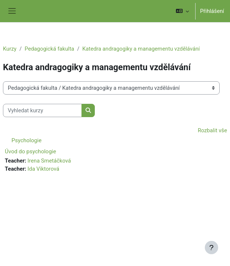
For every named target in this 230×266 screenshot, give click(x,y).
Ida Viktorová (43, 169)
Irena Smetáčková (49, 160)
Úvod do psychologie (30, 151)
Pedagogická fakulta (49, 48)
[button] (182, 11)
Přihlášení (212, 11)
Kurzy (9, 48)
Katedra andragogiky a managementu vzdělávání (141, 48)
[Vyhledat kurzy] (42, 110)
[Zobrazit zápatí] (211, 247)
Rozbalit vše (212, 130)
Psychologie (26, 140)
